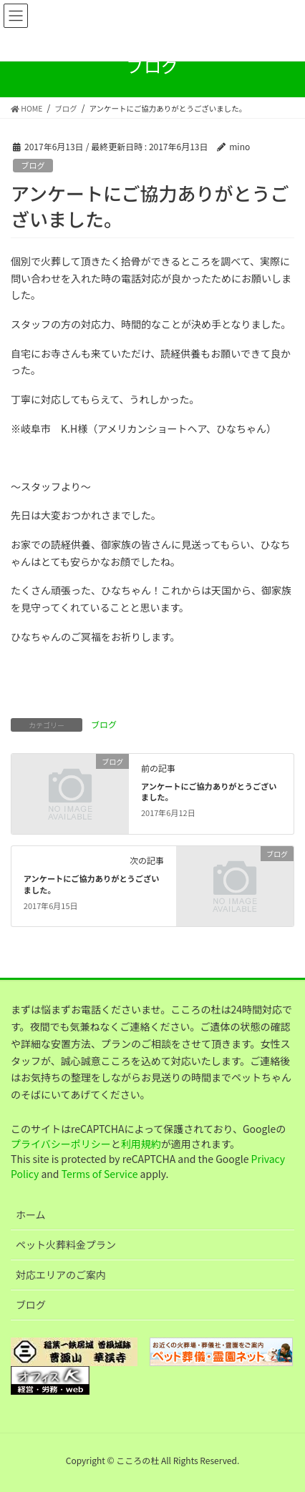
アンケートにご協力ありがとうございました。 (209, 791)
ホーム (31, 1214)
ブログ (33, 165)
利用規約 (141, 1144)
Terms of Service (100, 1174)
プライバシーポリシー (61, 1144)
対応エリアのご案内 (61, 1274)
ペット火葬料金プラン (66, 1244)
